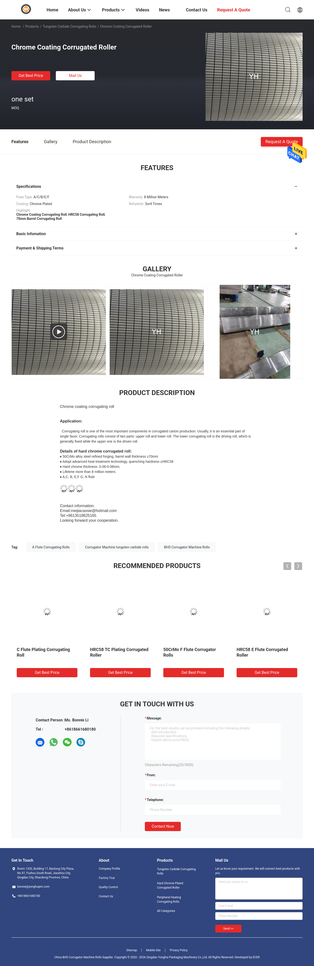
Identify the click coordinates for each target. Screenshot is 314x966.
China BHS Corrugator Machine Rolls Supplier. (84, 957)
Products (32, 26)
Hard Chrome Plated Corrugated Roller (170, 885)
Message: (154, 718)
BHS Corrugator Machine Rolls (187, 547)
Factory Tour (107, 878)
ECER (256, 957)
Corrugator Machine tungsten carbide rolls (117, 547)
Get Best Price (31, 75)
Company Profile (109, 868)
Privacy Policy (179, 950)
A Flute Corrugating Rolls (51, 547)
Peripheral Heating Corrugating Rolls (169, 899)
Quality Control (108, 887)
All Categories (166, 911)
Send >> (228, 928)
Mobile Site (153, 950)
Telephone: (155, 800)
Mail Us (75, 75)
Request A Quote (281, 141)
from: (151, 775)
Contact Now (163, 826)
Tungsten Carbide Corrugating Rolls (69, 26)
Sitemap (131, 950)
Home (16, 26)
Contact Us (106, 896)
